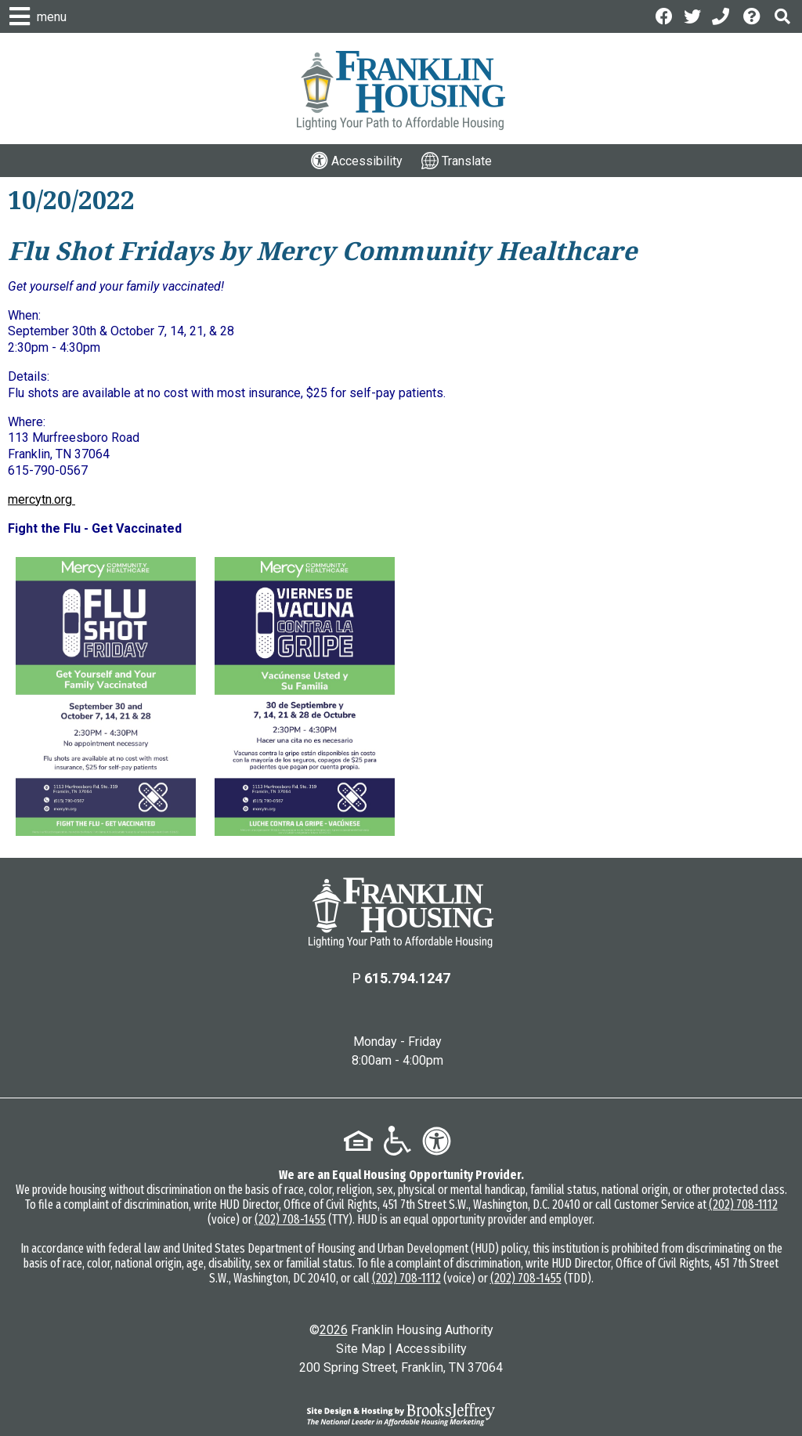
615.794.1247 (407, 978)
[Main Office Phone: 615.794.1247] (722, 15)
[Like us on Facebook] (664, 15)
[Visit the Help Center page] (753, 15)
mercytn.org (41, 499)
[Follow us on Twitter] (692, 15)
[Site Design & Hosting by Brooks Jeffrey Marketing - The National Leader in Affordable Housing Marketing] (401, 1415)
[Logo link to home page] (401, 90)
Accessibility (431, 1348)
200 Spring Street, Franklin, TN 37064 (401, 1367)
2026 (334, 1329)
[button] (782, 16)
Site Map (360, 1348)
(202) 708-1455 (290, 1219)
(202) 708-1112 (743, 1204)
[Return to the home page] (401, 913)
